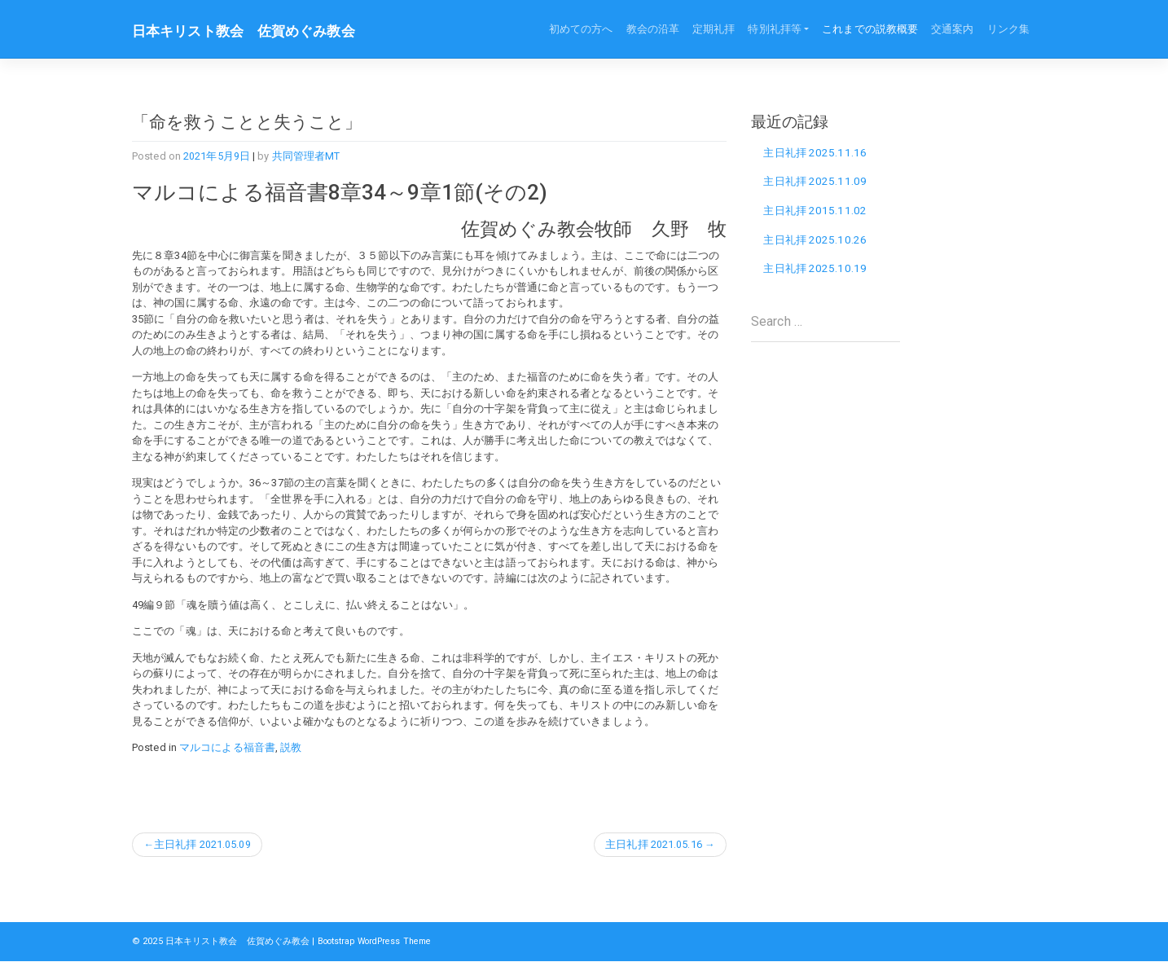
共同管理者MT (306, 156)
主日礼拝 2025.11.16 (817, 152)
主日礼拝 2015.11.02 (817, 212)
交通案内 (952, 29)
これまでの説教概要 (870, 29)
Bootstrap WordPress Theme (382, 941)
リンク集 (1008, 29)
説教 (290, 747)
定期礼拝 (713, 29)
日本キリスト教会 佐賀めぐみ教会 (250, 31)
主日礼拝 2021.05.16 (652, 844)
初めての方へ (581, 29)
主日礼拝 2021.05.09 (203, 844)
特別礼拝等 (774, 29)
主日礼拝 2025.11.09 (817, 182)
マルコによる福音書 (227, 747)
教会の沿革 (653, 29)
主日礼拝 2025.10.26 (817, 242)
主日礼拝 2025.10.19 (817, 272)
